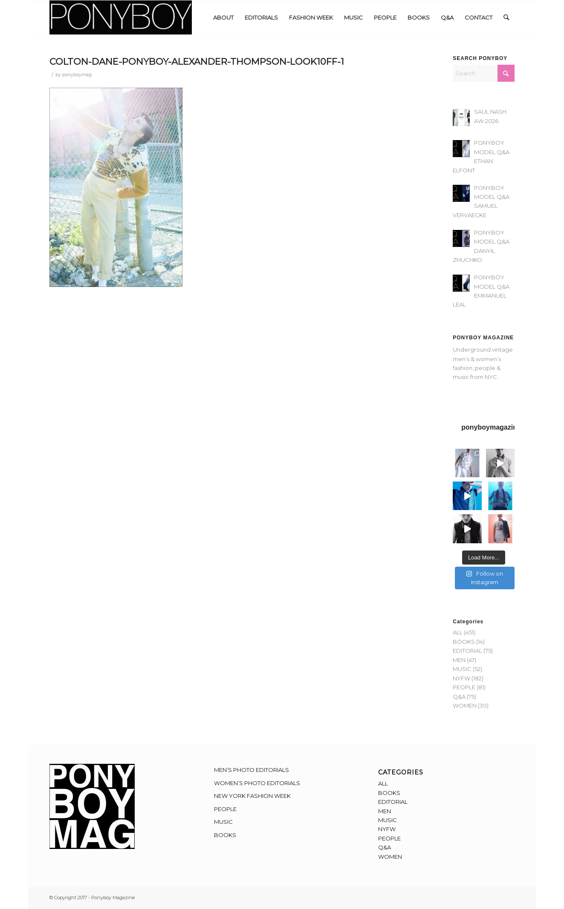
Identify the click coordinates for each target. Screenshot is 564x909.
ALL (458, 632)
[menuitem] (223, 17)
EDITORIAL (467, 650)
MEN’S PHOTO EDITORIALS (251, 769)
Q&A (459, 696)
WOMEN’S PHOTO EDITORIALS (257, 783)
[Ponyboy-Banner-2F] (120, 17)
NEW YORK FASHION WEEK (252, 795)
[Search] (506, 17)
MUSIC (462, 668)
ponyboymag (77, 74)
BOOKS (464, 641)
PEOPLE (464, 687)
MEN (459, 660)
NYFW (461, 678)
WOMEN (465, 705)
